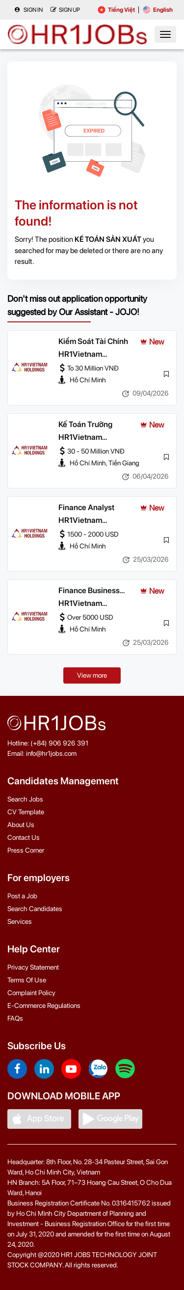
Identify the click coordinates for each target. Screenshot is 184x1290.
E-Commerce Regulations (43, 1005)
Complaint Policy (31, 993)
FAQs (15, 1018)
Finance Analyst (86, 507)
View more (92, 675)
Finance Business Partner (89, 591)
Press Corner (25, 850)
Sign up (65, 9)
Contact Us (23, 837)
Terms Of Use (26, 980)
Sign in (28, 9)
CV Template (25, 812)
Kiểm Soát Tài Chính (93, 341)
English (158, 10)
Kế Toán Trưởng (85, 424)
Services (19, 921)
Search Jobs (25, 799)
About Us (20, 825)
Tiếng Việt (116, 10)
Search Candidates (34, 909)
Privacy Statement (33, 967)
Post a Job (22, 896)
